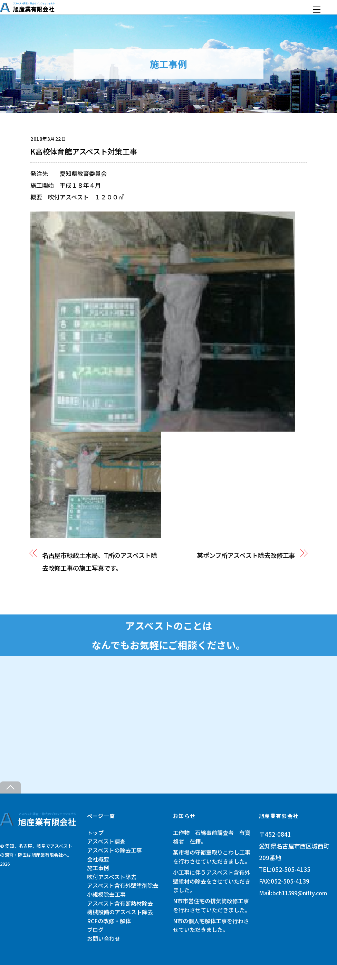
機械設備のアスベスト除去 (120, 912)
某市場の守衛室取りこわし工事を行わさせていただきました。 (211, 856)
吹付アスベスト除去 (111, 877)
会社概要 (98, 859)
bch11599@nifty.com (299, 893)
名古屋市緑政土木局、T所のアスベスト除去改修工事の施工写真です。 (99, 562)
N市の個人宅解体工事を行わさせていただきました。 (211, 925)
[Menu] (317, 9)
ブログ (95, 929)
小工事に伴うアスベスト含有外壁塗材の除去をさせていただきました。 (211, 881)
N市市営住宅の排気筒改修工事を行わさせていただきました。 (211, 905)
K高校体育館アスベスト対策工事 (83, 151)
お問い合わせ (103, 938)
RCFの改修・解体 (109, 921)
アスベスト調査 (106, 841)
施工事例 (98, 868)
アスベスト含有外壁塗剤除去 (122, 885)
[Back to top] (10, 787)
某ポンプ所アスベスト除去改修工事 (246, 555)
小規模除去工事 (106, 894)
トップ (95, 832)
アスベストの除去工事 (114, 850)
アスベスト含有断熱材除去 (120, 903)
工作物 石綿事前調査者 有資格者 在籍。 (211, 837)
